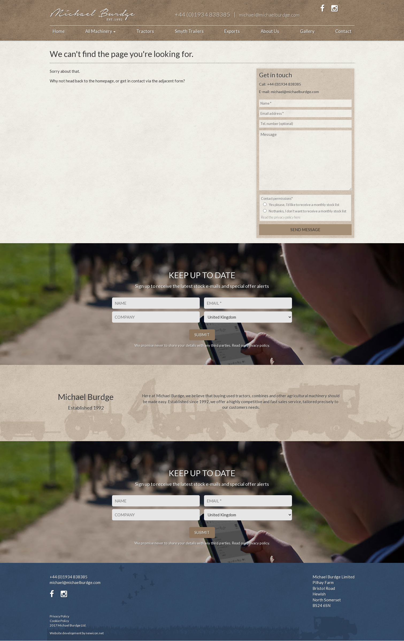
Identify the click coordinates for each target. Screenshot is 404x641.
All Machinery (100, 31)
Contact (343, 31)
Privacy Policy (59, 616)
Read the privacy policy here (281, 217)
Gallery (307, 31)
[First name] (156, 303)
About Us (270, 31)
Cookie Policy (59, 621)
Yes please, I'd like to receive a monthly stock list (304, 205)
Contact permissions (277, 198)
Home (59, 31)
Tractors (145, 31)
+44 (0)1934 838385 (202, 14)
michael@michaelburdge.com (269, 15)
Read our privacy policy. (251, 345)
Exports (232, 31)
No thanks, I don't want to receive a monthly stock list (307, 211)
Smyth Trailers (189, 31)
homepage (104, 80)
